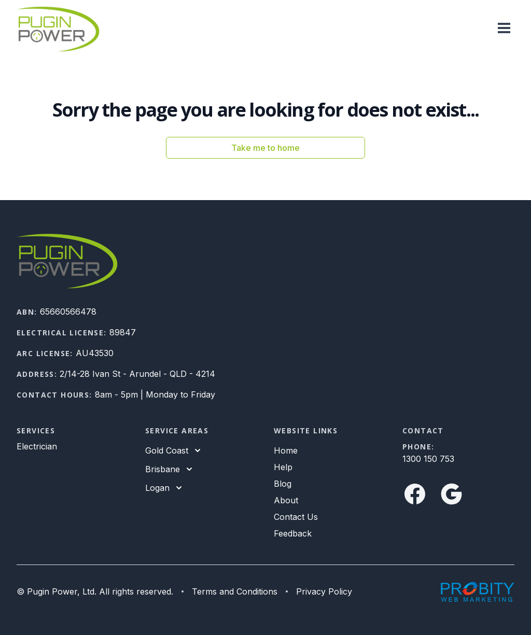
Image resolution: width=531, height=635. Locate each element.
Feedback (293, 533)
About (286, 500)
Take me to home (265, 148)
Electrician (37, 446)
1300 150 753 (428, 459)
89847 (122, 332)
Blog (282, 483)
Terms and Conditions (234, 591)
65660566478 (68, 311)
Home (286, 450)
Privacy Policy (324, 591)
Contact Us (296, 517)
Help (283, 467)
